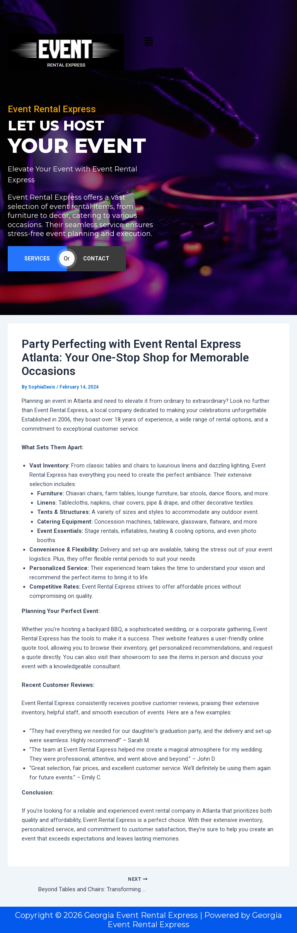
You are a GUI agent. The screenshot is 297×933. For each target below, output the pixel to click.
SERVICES (37, 261)
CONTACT (96, 261)
